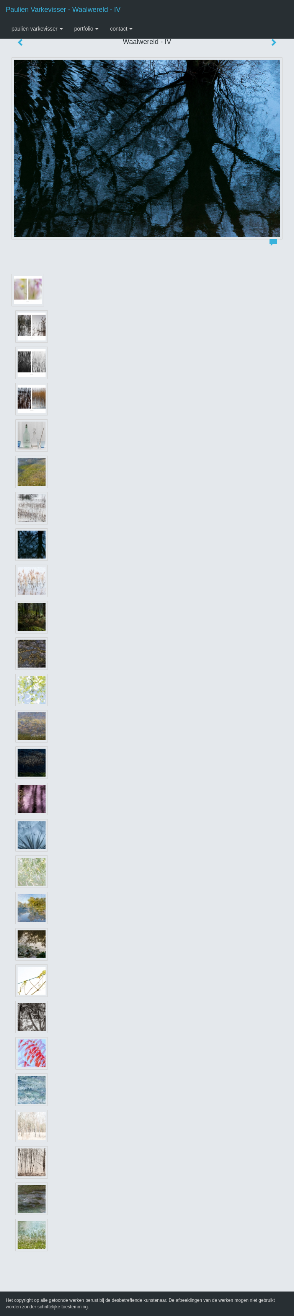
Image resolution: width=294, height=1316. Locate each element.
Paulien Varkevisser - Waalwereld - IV (63, 9)
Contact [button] (121, 29)
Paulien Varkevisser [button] (37, 29)
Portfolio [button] (86, 29)
